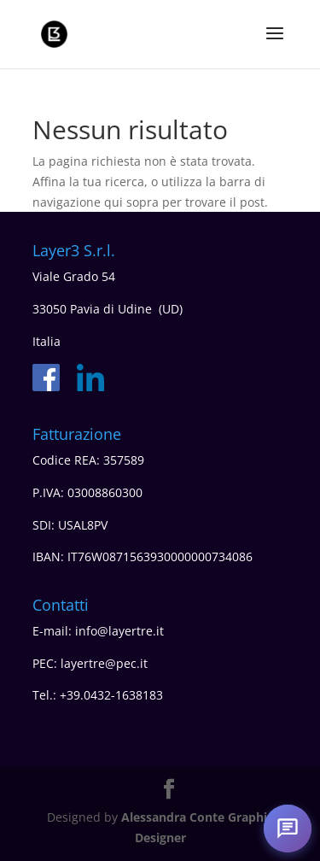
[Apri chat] (287, 828)
